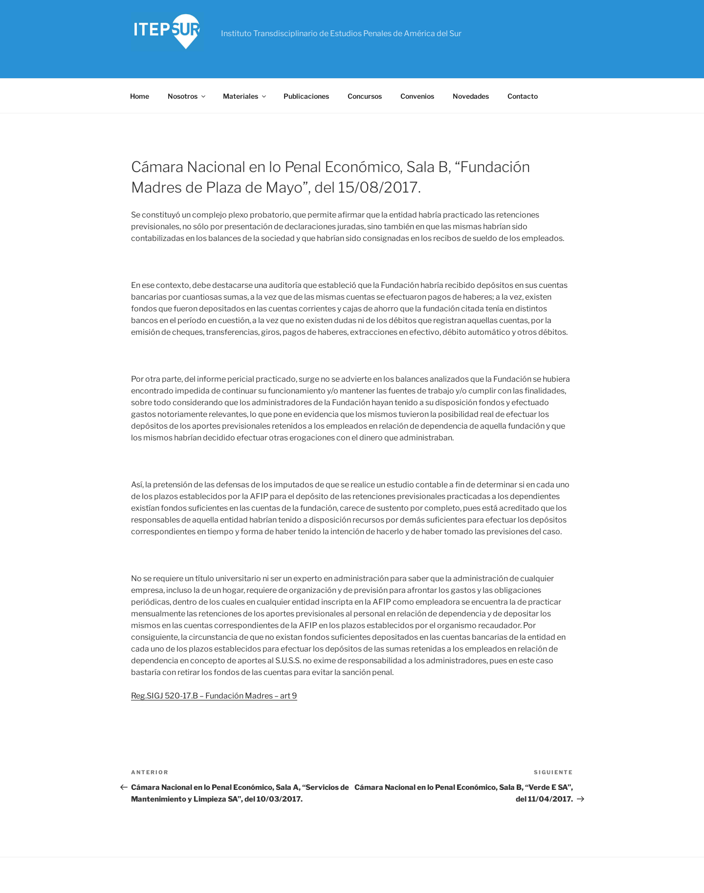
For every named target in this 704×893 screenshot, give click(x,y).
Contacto (522, 96)
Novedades (471, 96)
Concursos (365, 96)
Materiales (245, 96)
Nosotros (187, 96)
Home (139, 96)
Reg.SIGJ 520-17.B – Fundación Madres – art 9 (214, 695)
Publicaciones (306, 96)
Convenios (417, 96)
